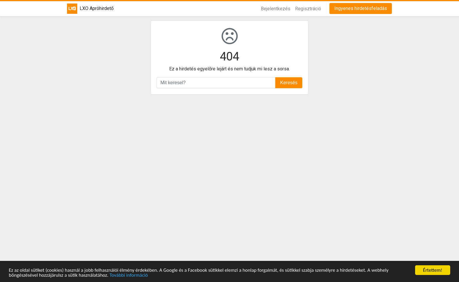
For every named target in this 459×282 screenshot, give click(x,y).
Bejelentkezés (275, 8)
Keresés (288, 82)
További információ (128, 275)
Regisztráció (308, 8)
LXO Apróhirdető (87, 9)
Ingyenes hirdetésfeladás (360, 8)
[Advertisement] (229, 178)
